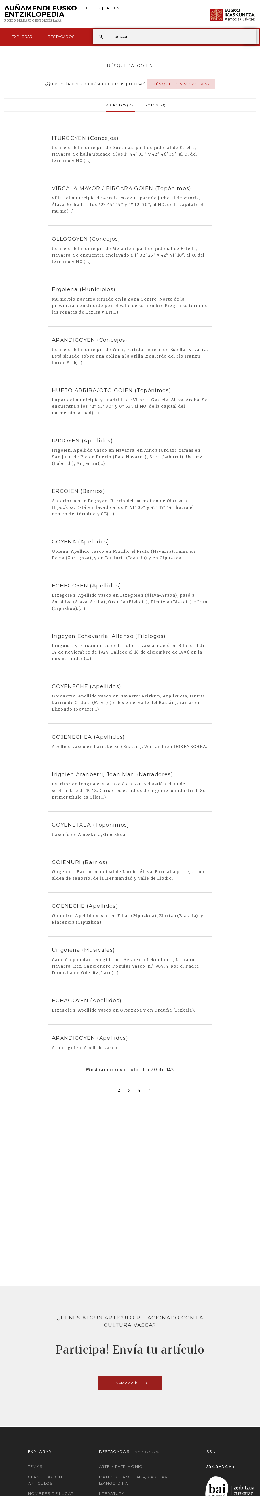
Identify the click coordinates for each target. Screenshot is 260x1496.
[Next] (149, 1089)
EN (116, 8)
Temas (35, 1466)
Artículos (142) (120, 105)
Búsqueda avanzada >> (181, 84)
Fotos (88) (155, 105)
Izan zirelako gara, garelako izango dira (135, 1480)
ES (88, 8)
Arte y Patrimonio (121, 1466)
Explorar (22, 36)
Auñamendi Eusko (40, 14)
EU (98, 8)
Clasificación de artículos (49, 1480)
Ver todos (147, 1451)
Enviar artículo (130, 1383)
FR (107, 8)
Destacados (61, 36)
